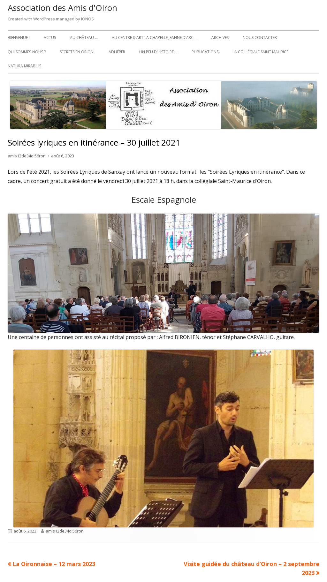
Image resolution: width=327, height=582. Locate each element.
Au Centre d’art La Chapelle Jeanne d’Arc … (154, 37)
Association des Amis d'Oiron (62, 7)
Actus (50, 37)
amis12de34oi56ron (27, 156)
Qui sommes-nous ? (27, 52)
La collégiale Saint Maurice (260, 52)
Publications (205, 52)
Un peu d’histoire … (158, 52)
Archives (220, 37)
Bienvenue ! (19, 37)
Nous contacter (260, 37)
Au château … (84, 37)
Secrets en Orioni (77, 52)
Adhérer (117, 52)
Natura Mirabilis (24, 66)
